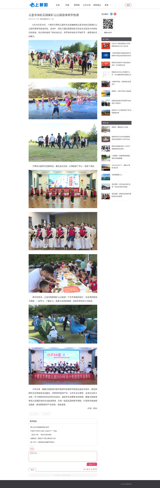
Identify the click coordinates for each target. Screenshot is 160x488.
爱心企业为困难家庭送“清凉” (39, 427)
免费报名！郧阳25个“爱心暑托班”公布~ (43, 438)
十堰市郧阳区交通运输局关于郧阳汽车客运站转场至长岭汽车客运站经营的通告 (121, 55)
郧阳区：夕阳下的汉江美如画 (121, 91)
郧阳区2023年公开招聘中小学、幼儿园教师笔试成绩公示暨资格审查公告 (121, 74)
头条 (58, 5)
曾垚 (52, 19)
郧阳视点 (97, 5)
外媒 (67, 5)
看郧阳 (77, 5)
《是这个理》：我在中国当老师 (40, 435)
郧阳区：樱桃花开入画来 (120, 127)
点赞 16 (34, 414)
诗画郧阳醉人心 (117, 175)
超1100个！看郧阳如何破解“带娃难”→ (43, 442)
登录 (128, 5)
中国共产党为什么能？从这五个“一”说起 (43, 431)
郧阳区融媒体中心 (45, 19)
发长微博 (46, 414)
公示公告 (87, 5)
